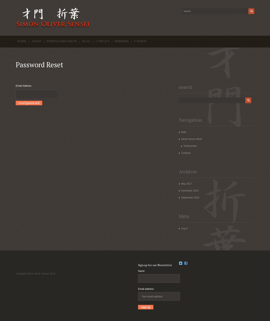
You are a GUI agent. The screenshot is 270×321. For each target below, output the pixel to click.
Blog (86, 41)
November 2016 (189, 190)
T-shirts (140, 41)
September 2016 (190, 197)
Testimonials (190, 146)
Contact (103, 41)
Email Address (23, 85)
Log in (184, 228)
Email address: (146, 289)
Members (122, 41)
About (36, 41)
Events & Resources (61, 41)
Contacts (186, 153)
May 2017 (186, 183)
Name (141, 271)
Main (183, 132)
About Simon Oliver (191, 139)
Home (21, 41)
